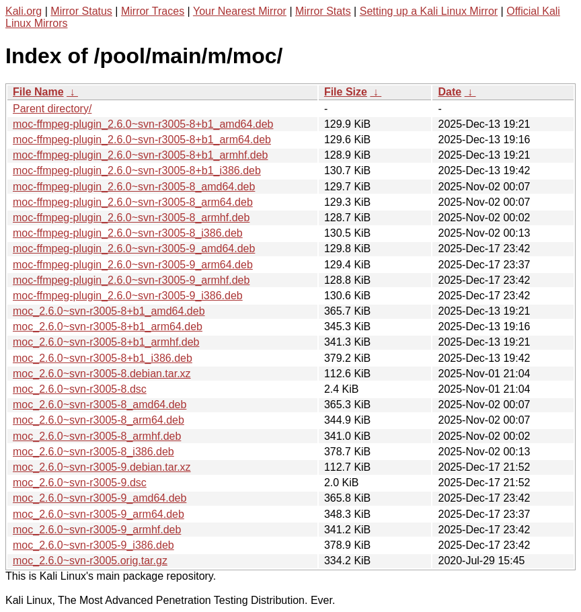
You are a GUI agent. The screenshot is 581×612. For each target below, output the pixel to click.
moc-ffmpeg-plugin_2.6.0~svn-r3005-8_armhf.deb (131, 217)
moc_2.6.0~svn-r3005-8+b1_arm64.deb (107, 326)
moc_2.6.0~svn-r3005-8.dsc (80, 389)
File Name (38, 92)
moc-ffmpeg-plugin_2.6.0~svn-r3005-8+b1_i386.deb (137, 170)
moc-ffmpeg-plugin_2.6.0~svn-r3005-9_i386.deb (128, 295)
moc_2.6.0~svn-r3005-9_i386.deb (93, 545)
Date (449, 92)
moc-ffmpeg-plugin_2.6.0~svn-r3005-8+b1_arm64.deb (142, 139)
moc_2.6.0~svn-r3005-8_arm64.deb (98, 420)
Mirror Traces (152, 11)
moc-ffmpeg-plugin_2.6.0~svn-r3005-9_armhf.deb (131, 280)
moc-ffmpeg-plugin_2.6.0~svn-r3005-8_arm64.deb (133, 202)
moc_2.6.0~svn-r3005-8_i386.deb (93, 451)
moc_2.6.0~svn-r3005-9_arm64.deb (98, 514)
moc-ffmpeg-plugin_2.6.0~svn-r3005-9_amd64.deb (134, 248)
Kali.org (23, 11)
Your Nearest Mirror (239, 11)
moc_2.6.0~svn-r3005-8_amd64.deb (99, 404)
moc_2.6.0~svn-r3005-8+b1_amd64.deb (109, 311)
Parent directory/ (52, 108)
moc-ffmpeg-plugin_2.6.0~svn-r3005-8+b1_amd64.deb (143, 124)
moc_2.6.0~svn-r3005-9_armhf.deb (97, 529)
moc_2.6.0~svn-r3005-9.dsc (80, 482)
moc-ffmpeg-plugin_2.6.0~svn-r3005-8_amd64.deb (134, 186)
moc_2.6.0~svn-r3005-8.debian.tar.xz (102, 373)
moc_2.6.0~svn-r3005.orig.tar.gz (90, 560)
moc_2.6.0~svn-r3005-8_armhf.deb (97, 436)
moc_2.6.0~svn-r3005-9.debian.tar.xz (102, 467)
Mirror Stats (323, 11)
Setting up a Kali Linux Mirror (429, 11)
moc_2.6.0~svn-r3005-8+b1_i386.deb (102, 358)
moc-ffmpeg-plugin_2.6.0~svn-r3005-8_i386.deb (128, 233)
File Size (345, 92)
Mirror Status (81, 11)
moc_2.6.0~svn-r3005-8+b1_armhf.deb (106, 342)
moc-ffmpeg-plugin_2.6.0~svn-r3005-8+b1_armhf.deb (140, 155)
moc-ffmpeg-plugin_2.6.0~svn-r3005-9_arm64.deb (133, 264)
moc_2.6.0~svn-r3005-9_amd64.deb (99, 498)
